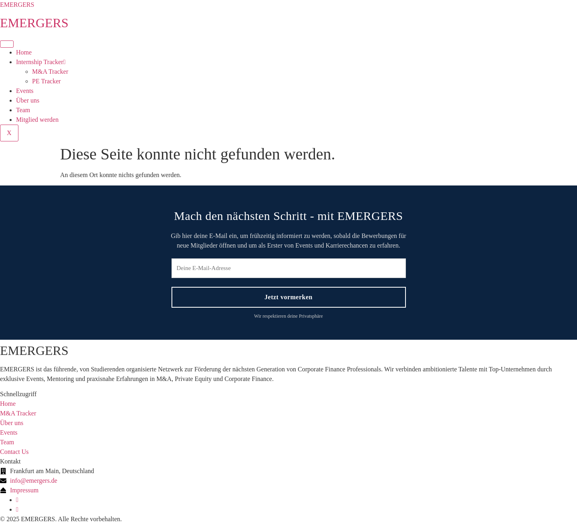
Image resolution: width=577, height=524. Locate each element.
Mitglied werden (37, 119)
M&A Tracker (50, 71)
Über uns (27, 100)
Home (24, 52)
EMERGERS (17, 4)
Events (25, 90)
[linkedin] (17, 499)
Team (23, 110)
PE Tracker (46, 81)
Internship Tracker (41, 61)
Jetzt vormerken (288, 297)
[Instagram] (17, 509)
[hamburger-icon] (7, 44)
